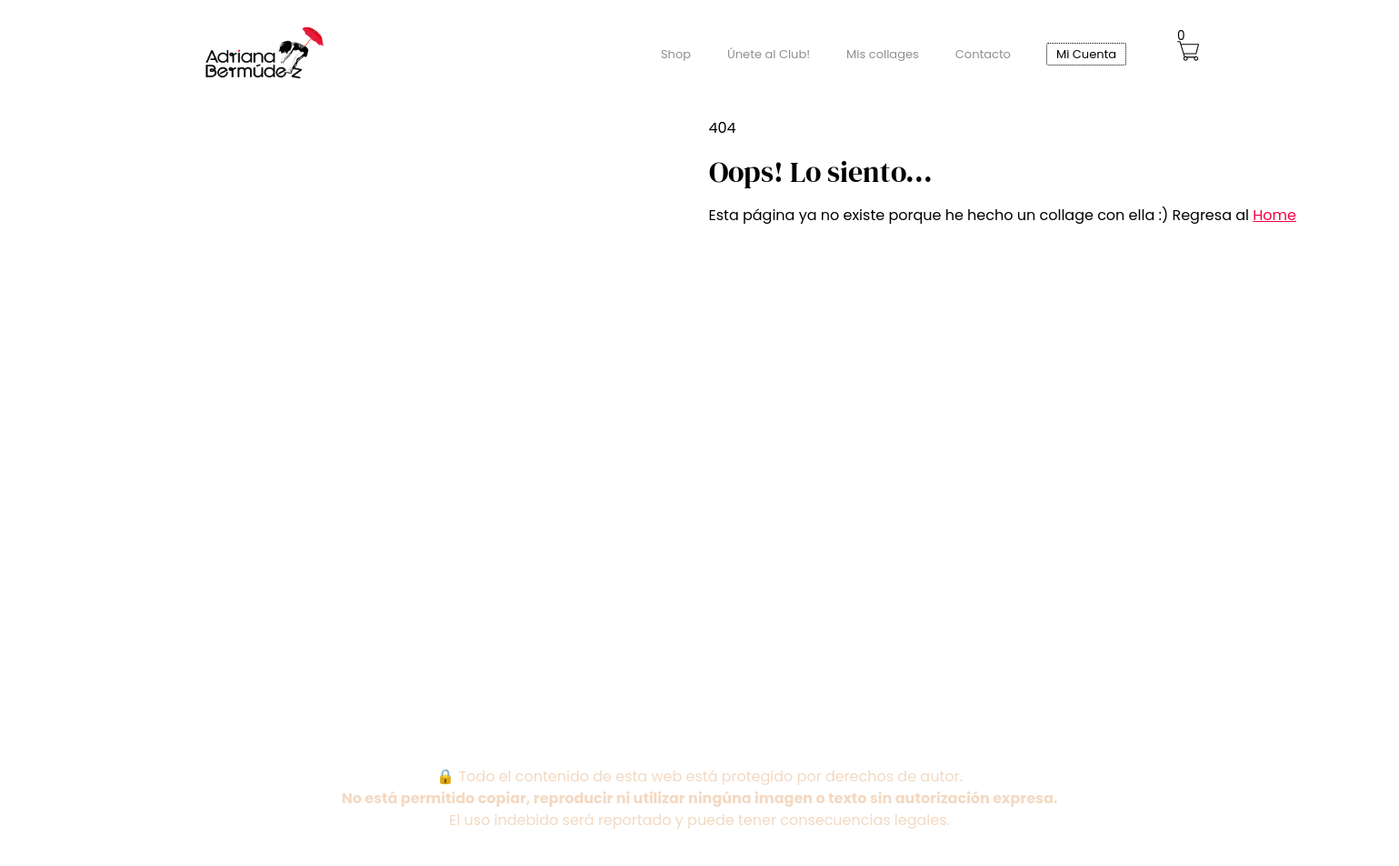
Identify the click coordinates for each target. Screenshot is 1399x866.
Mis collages (882, 54)
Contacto (983, 54)
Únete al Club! (768, 54)
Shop (676, 54)
